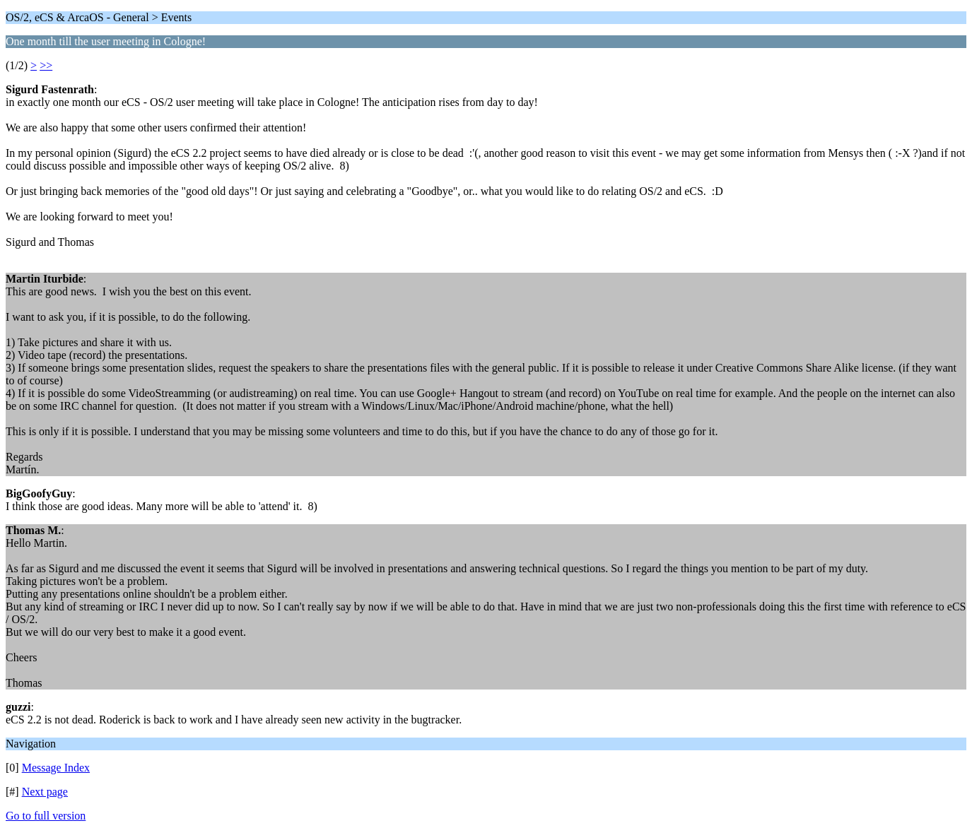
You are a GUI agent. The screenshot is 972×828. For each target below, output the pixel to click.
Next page (45, 792)
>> (46, 65)
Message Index (56, 768)
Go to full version (46, 816)
